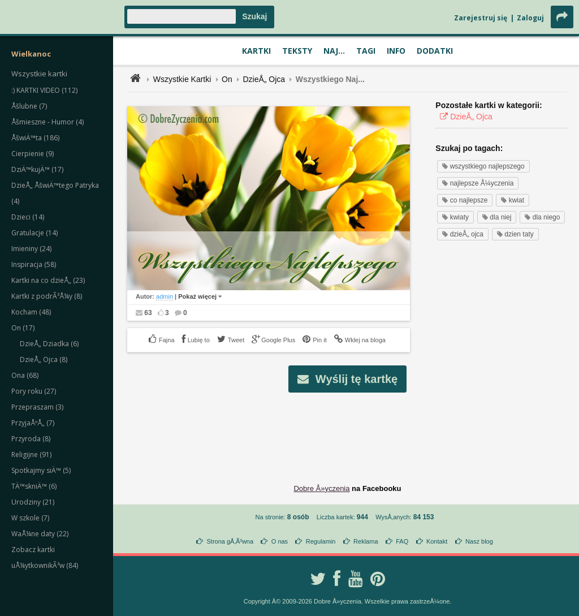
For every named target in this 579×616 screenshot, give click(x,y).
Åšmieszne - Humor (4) (47, 122)
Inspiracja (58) (33, 264)
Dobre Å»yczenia (321, 488)
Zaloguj (530, 18)
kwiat (512, 200)
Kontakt (436, 541)
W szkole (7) (30, 518)
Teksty (297, 50)
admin (164, 296)
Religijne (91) (31, 454)
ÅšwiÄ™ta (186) (35, 138)
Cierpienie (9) (32, 153)
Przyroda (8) (30, 438)
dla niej (496, 217)
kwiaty (455, 217)
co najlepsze (464, 200)
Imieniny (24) (31, 248)
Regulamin (321, 541)
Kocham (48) (31, 312)
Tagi (365, 50)
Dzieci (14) (27, 217)
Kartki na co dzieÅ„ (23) (48, 280)
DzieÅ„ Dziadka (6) (49, 343)
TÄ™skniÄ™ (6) (34, 486)
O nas (279, 541)
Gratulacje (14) (34, 233)
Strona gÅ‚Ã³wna (230, 541)
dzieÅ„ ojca (462, 234)
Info (396, 50)
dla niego (542, 217)
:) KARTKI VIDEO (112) (44, 90)
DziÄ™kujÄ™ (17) (37, 169)
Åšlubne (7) (29, 106)
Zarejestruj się (480, 18)
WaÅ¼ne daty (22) (39, 534)
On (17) (22, 328)
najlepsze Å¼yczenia (477, 183)
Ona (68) (24, 375)
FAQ (402, 541)
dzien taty (515, 234)
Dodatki (435, 50)
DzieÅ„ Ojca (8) (43, 359)
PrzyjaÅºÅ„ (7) (32, 423)
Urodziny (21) (32, 502)
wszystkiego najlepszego (483, 166)
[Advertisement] (348, 429)
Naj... (334, 50)
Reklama (365, 541)
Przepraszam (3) (37, 407)
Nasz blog (479, 541)
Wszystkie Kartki (182, 79)
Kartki (256, 50)
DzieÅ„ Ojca (264, 79)
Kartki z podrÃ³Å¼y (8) (46, 296)
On (227, 79)
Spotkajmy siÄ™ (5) (41, 470)
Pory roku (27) (33, 391)
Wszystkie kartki (39, 73)
